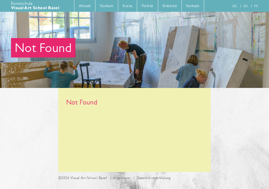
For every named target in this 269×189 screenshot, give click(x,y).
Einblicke (170, 5)
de (234, 6)
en (246, 6)
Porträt (147, 5)
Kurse (127, 5)
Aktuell (85, 5)
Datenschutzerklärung (154, 178)
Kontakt (192, 5)
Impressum (121, 178)
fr (256, 6)
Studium (106, 5)
